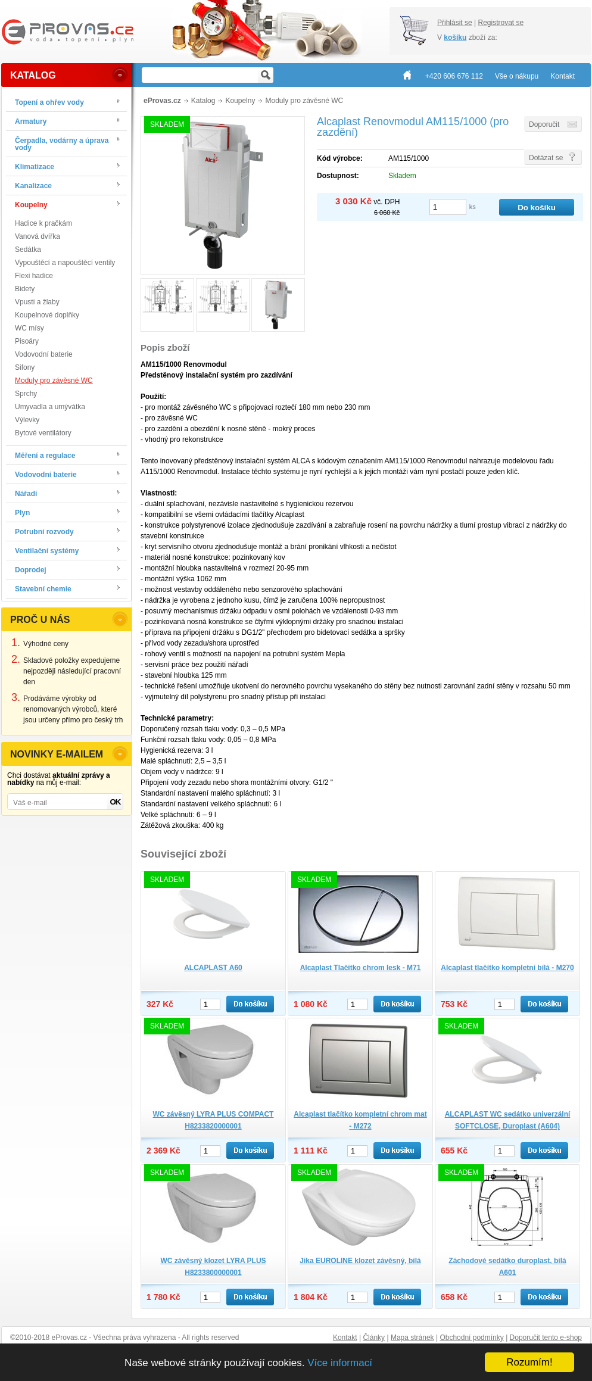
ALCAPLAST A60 (213, 968)
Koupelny (240, 100)
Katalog (203, 100)
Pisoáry (27, 341)
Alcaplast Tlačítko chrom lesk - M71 (360, 968)
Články (374, 1337)
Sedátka (28, 249)
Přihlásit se (454, 22)
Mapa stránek (412, 1337)
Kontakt (345, 1337)
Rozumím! (529, 1362)
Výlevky (27, 420)
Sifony (25, 367)
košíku (455, 37)
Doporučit (544, 124)
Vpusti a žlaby (37, 302)
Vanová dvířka (37, 236)
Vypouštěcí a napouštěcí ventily (65, 262)
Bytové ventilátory (43, 433)
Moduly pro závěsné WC (54, 380)
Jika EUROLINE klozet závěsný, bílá (360, 1261)
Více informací (339, 1362)
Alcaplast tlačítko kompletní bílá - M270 (507, 968)
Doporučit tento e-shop (546, 1337)
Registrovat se (501, 22)
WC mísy (29, 328)
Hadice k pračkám (43, 223)
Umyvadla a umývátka (50, 407)
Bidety (25, 289)
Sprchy (26, 393)
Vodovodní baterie (44, 354)
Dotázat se (546, 158)
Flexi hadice (34, 276)
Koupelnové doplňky (47, 315)
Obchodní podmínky (471, 1337)
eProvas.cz (162, 100)
